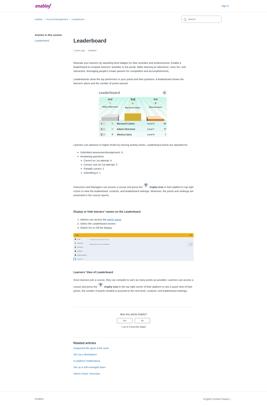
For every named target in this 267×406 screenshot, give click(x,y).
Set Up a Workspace (85, 354)
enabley (39, 19)
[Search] (201, 19)
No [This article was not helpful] (142, 320)
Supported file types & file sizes (91, 348)
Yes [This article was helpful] (124, 320)
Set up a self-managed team (89, 367)
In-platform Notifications (86, 360)
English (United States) (217, 398)
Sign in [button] (225, 6)
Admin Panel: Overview (86, 373)
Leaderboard (78, 19)
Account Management (57, 19)
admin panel (114, 219)
